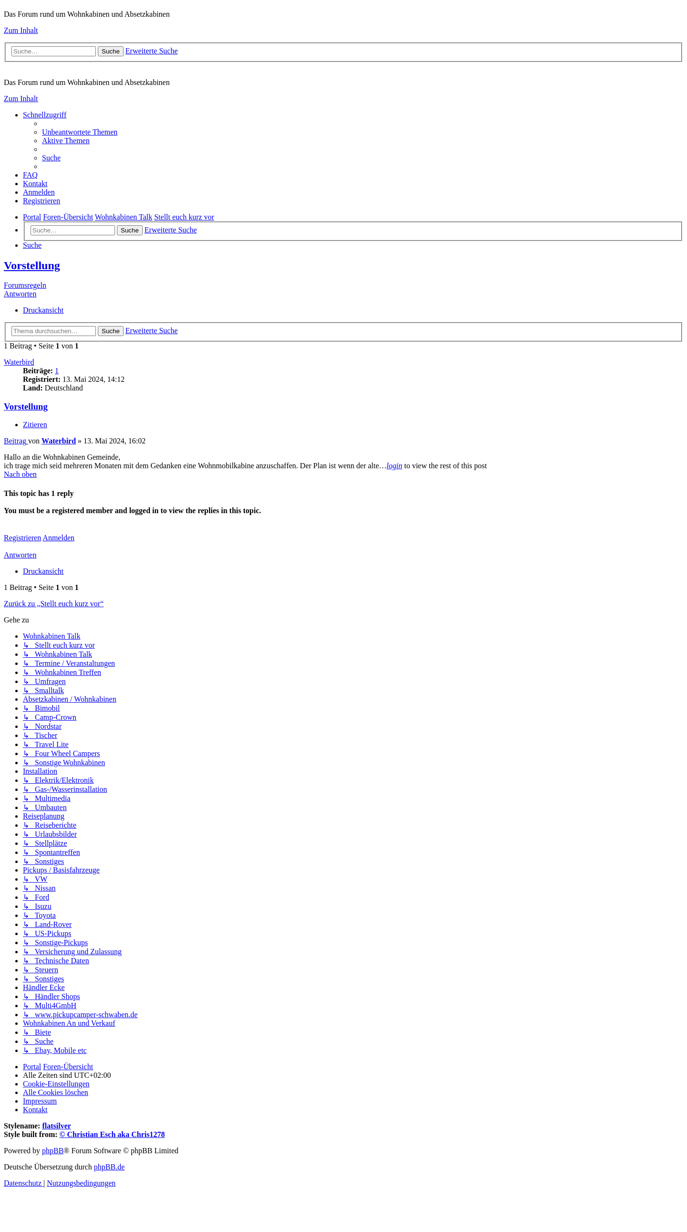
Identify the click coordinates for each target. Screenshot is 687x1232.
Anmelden (58, 538)
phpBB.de (109, 1167)
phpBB (52, 1151)
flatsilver (56, 1126)
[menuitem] (79, 132)
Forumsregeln (25, 285)
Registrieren (22, 538)
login (394, 466)
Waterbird (19, 362)
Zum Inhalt (21, 30)
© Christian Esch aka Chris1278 (112, 1134)
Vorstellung (32, 265)
